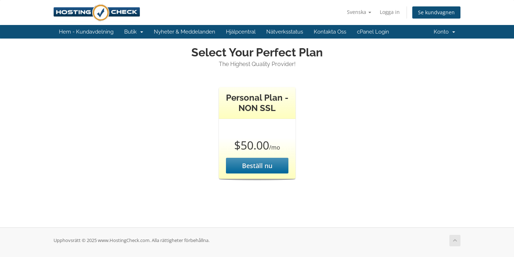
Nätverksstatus (284, 32)
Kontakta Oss (330, 32)
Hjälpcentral (241, 32)
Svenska (359, 12)
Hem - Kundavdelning (86, 32)
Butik (133, 32)
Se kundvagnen (436, 12)
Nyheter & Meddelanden (184, 32)
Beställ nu (257, 165)
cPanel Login (373, 32)
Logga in (390, 12)
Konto (444, 32)
